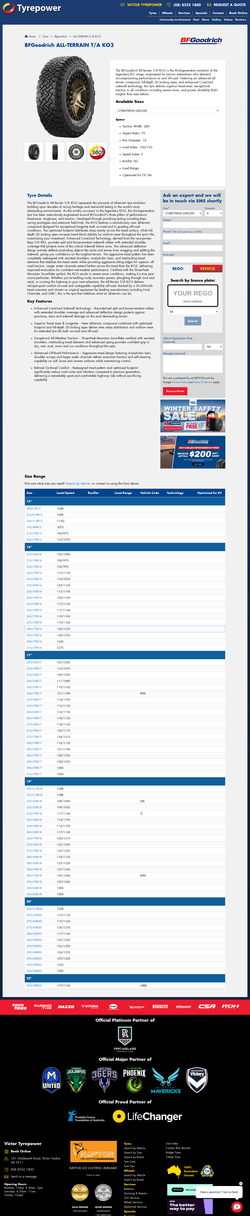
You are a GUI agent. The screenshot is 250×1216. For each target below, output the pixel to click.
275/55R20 (34, 915)
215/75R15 (34, 533)
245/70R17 (34, 687)
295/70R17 (34, 761)
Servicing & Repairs (135, 1193)
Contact (218, 13)
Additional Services (135, 1207)
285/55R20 (34, 934)
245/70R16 (34, 591)
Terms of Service (203, 382)
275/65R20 (34, 927)
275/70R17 (34, 730)
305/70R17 (34, 768)
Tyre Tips (129, 1166)
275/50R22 (34, 985)
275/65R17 (34, 724)
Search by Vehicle (134, 1148)
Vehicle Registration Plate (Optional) (177, 340)
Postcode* (169, 255)
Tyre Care (129, 1161)
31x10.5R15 (34, 515)
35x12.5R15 (34, 521)
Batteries (129, 1189)
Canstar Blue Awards (178, 1148)
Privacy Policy (179, 382)
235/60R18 (34, 801)
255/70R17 (34, 706)
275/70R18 (34, 851)
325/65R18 (34, 894)
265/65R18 (34, 832)
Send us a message (24, 1177)
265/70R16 (34, 610)
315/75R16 (34, 648)
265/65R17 (34, 712)
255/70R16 (34, 604)
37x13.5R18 (34, 795)
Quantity (210, 208)
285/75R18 (34, 875)
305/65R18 (34, 888)
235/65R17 (34, 675)
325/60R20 (34, 971)
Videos (228, 19)
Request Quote (175, 391)
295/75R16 (34, 635)
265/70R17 (34, 718)
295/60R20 (34, 952)
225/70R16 (34, 567)
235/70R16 (34, 579)
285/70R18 (34, 869)
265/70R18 (34, 838)
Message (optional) (174, 353)
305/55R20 (34, 965)
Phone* (182, 231)
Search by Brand (134, 1157)
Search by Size (133, 1152)
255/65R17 (34, 699)
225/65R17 (34, 662)
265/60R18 (34, 820)
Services (184, 13)
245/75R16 (34, 598)
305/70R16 (34, 641)
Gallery (216, 19)
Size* (166, 208)
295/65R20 (34, 958)
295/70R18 (34, 882)
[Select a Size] (167, 111)
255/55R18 (34, 807)
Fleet (196, 19)
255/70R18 (34, 813)
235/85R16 (34, 585)
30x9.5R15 (34, 508)
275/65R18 (34, 844)
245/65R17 (34, 681)
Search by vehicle (78, 483)
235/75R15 (34, 539)
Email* (167, 243)
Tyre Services (131, 1198)
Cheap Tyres (173, 1157)
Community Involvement (175, 19)
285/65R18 (34, 863)
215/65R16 (34, 554)
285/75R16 (34, 629)
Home (30, 36)
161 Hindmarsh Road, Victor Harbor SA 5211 (36, 1160)
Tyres (153, 13)
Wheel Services (133, 1202)
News (205, 19)
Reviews (240, 19)
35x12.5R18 (34, 789)
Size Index (172, 1143)
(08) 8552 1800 (187, 5)
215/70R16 (34, 560)
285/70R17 (34, 743)
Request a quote (226, 5)
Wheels (167, 13)
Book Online (238, 13)
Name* (167, 220)
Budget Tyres (173, 1152)
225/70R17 (34, 668)
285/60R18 (34, 857)
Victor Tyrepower (141, 5)
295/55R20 (34, 946)
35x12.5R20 (34, 909)
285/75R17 (34, 755)
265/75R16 (34, 616)
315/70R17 (34, 774)
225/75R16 (34, 573)
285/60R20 (34, 940)
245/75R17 (34, 693)
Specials (201, 13)
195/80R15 (34, 527)
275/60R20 (34, 921)
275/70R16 (34, 622)
